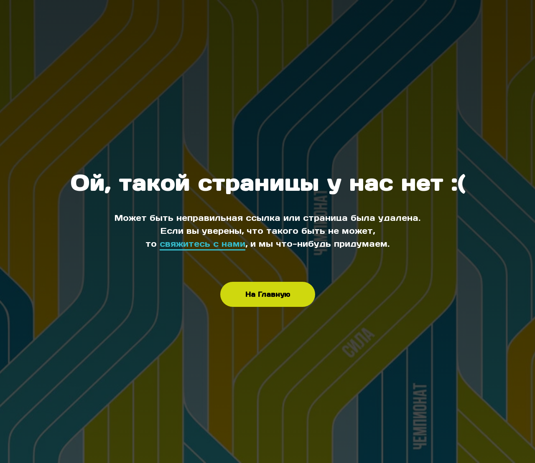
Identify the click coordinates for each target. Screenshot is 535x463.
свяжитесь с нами (202, 243)
